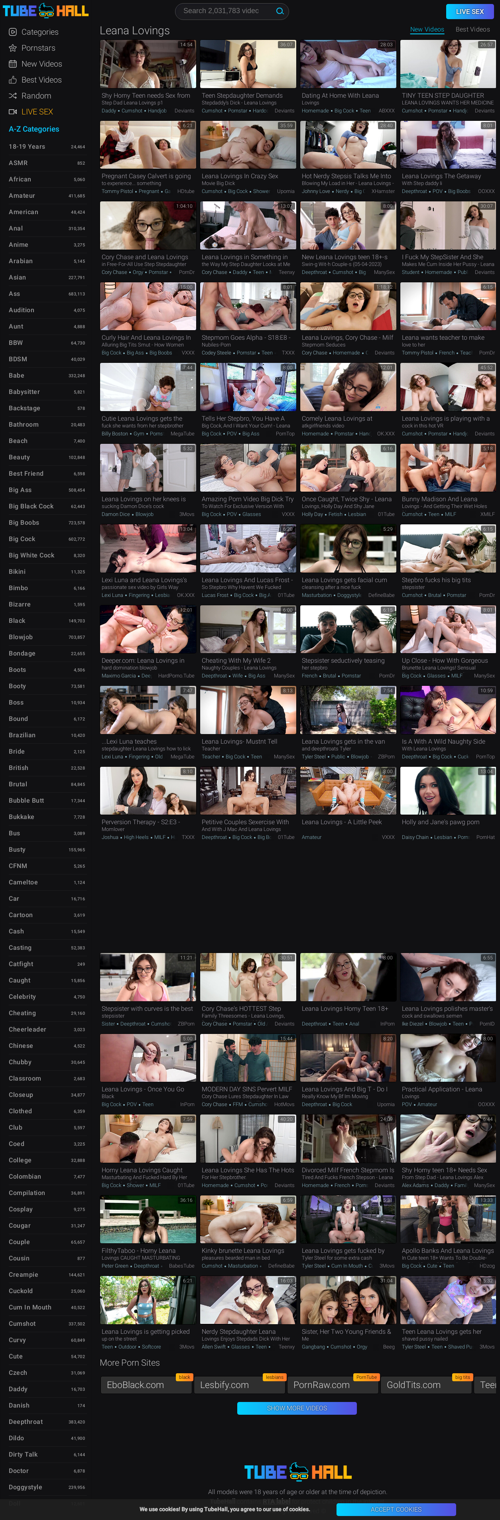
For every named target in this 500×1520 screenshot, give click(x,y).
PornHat (485, 837)
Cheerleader (28, 1029)
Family (462, 1185)
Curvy (17, 1340)
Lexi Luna (113, 595)
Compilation (27, 1193)
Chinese (21, 1045)
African (20, 179)
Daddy (109, 111)
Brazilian (22, 735)
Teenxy (287, 272)
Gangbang (314, 1347)
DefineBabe (381, 595)
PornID (487, 1024)
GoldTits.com (429, 1383)
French (447, 353)
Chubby (20, 1062)
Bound (18, 719)
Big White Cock (31, 555)
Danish (19, 1405)
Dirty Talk (23, 1454)
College (20, 1160)
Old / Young (167, 757)
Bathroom (24, 424)
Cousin (19, 1258)
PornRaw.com (336, 1383)
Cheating (22, 1013)
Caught (19, 980)
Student (411, 272)
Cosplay (21, 1209)
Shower (261, 191)
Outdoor (127, 1347)
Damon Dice (116, 514)
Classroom (25, 1078)
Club (15, 1127)
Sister (109, 1024)
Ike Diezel (413, 1024)
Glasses (251, 514)
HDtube (186, 191)
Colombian (25, 1176)
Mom (274, 272)
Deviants (185, 111)
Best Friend (26, 473)
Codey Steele (217, 353)
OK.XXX (386, 434)
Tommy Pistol (118, 191)
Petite (475, 1024)
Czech (18, 1372)
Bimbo (18, 588)
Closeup (21, 1095)
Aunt (16, 326)
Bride (17, 751)
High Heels (136, 837)
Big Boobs (459, 191)
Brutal (435, 595)
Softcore (151, 1347)
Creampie (23, 1274)
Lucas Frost (216, 595)
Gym (139, 434)
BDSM (18, 359)
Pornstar (237, 111)
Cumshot (132, 111)
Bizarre (20, 604)
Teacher (468, 353)
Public (464, 272)
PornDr (187, 272)
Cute (432, 1266)
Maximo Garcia (119, 676)
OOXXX (486, 191)
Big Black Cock (31, 506)
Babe (16, 375)
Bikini (17, 571)
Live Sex (37, 111)
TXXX (288, 353)
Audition (21, 310)
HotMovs (284, 1104)
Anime (19, 244)
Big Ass (135, 353)
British (19, 768)
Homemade (316, 111)
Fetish (335, 514)
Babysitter (24, 392)
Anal (353, 1024)
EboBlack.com (149, 1383)
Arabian (21, 261)
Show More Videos (297, 1408)
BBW (16, 343)
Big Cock (344, 111)
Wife (237, 676)
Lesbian (356, 514)
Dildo (16, 1438)
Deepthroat (415, 191)
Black (17, 620)
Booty (17, 686)
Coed (16, 1144)
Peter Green (116, 1266)
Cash (16, 931)
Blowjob (144, 514)
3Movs (187, 514)
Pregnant (149, 191)
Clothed (20, 1111)
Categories (40, 32)
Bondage (22, 653)
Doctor (19, 1471)
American (23, 212)
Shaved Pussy (463, 1347)
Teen (364, 111)
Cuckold (466, 757)
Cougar (20, 1225)
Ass (14, 293)
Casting (20, 947)
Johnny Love (316, 191)
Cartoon (21, 915)
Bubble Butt (26, 800)
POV (437, 191)
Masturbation (317, 595)
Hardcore (263, 111)
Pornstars (38, 48)
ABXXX (387, 111)
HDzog (487, 1266)
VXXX (188, 353)
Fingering (139, 595)
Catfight (21, 964)
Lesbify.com (242, 1383)
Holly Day (313, 514)
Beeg (389, 1347)
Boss (16, 702)
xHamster (383, 191)
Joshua (111, 837)
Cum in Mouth (347, 1266)
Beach (18, 441)
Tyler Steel (314, 757)
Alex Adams (416, 1185)
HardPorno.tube (176, 676)
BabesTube (182, 1266)
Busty (17, 849)
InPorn (387, 1024)
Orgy (138, 272)
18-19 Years (27, 146)
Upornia (286, 191)
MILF (450, 514)
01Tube (386, 514)
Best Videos (42, 80)
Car (14, 898)
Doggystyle (350, 595)
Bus (14, 833)
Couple (19, 1242)
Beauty (19, 457)
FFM (238, 1104)
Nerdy (342, 191)
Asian (17, 277)
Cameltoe (23, 882)
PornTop (285, 434)
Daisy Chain (416, 837)
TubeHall (45, 11)
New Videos (427, 29)
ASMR (18, 163)
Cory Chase (115, 272)
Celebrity (22, 996)
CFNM (18, 866)
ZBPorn (386, 757)
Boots (17, 669)
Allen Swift (214, 1347)
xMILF (487, 514)
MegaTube (183, 434)
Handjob (157, 111)
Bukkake (22, 817)
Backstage (25, 408)
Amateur (311, 837)
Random (36, 95)
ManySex (384, 272)
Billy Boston (115, 434)
